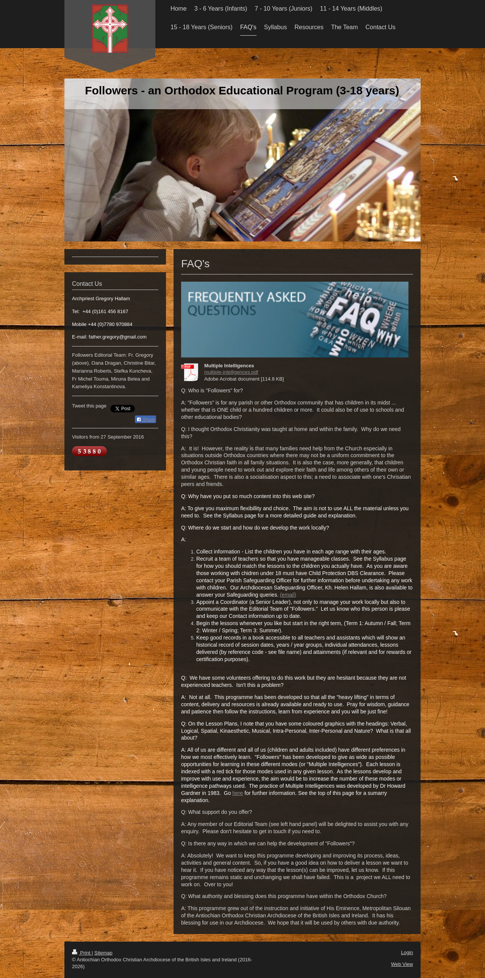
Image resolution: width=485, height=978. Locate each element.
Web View (402, 964)
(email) (288, 595)
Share (145, 419)
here (237, 793)
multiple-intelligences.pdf (231, 372)
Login (407, 952)
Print (82, 953)
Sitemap (103, 953)
